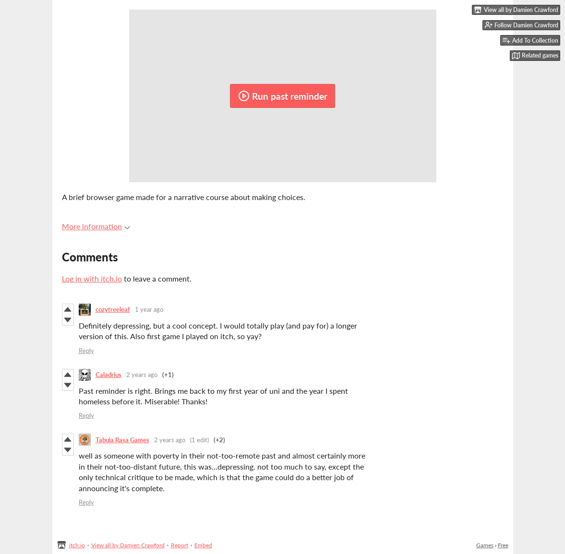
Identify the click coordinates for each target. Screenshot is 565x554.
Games (484, 545)
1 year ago (149, 309)
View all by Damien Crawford (128, 545)
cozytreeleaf (113, 309)
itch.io (77, 545)
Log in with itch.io (92, 278)
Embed (203, 545)
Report (179, 545)
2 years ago (141, 374)
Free (503, 545)
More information (96, 226)
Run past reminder (282, 96)
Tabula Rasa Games (122, 440)
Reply (86, 350)
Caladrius (108, 374)
